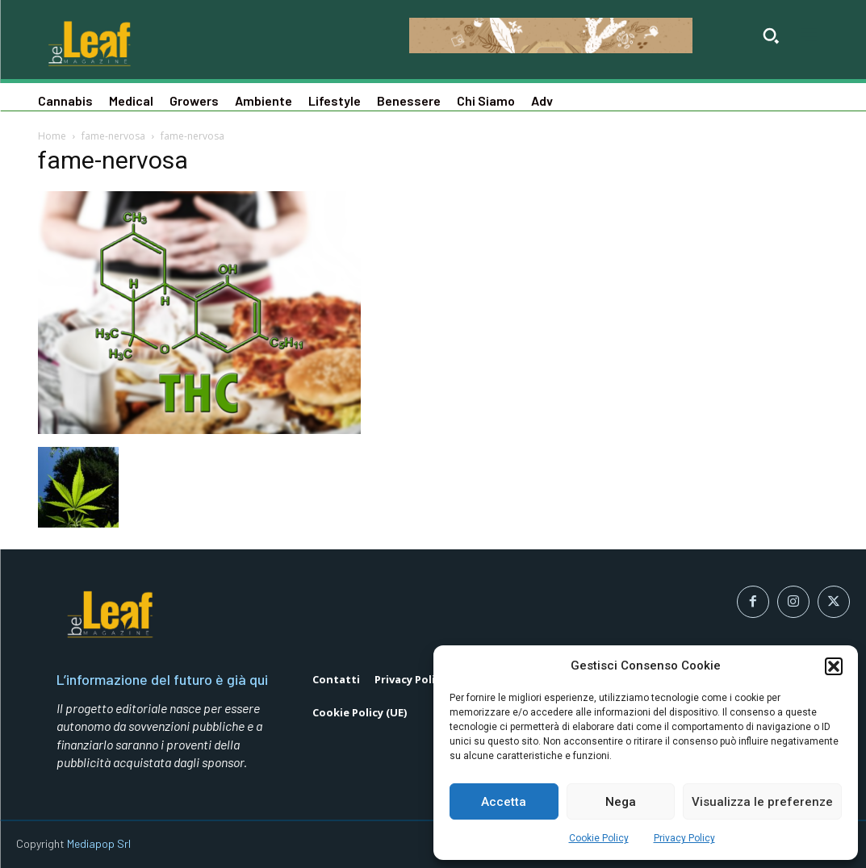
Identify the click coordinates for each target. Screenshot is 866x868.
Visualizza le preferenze (762, 802)
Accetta (503, 802)
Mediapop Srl (99, 843)
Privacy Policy (684, 838)
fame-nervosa (113, 136)
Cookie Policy (599, 838)
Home (52, 136)
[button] (834, 666)
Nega (620, 802)
